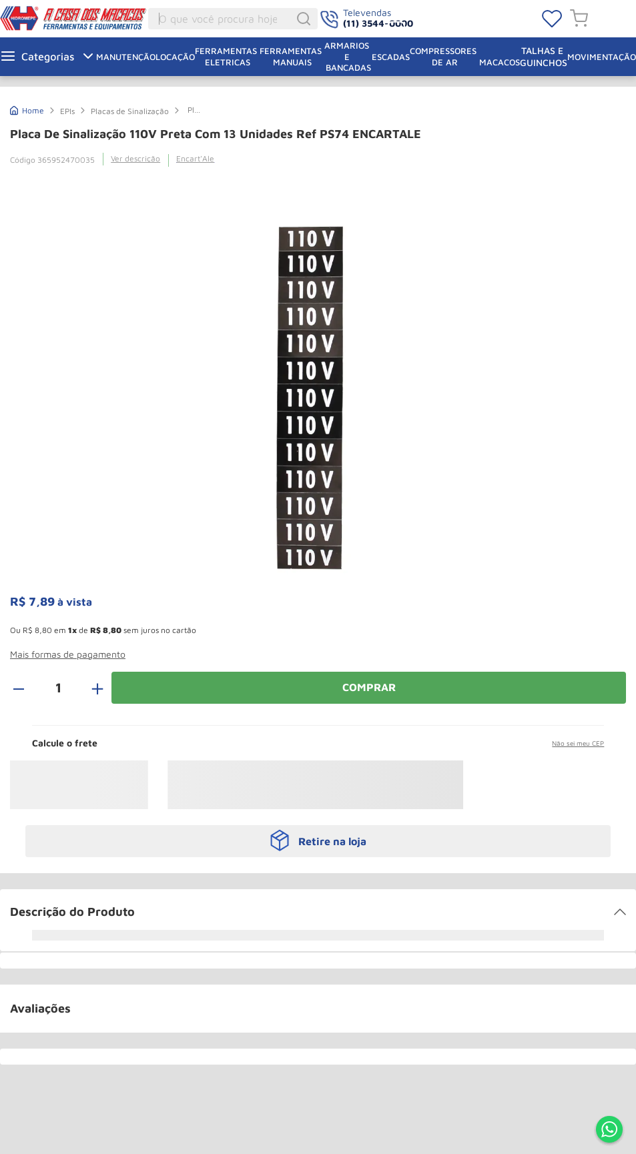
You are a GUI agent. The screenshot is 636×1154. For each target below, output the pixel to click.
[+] (90, 687)
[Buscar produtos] (306, 18)
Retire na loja (332, 841)
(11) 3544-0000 (378, 23)
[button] (67, 660)
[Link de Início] (27, 109)
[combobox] (233, 18)
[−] (26, 687)
